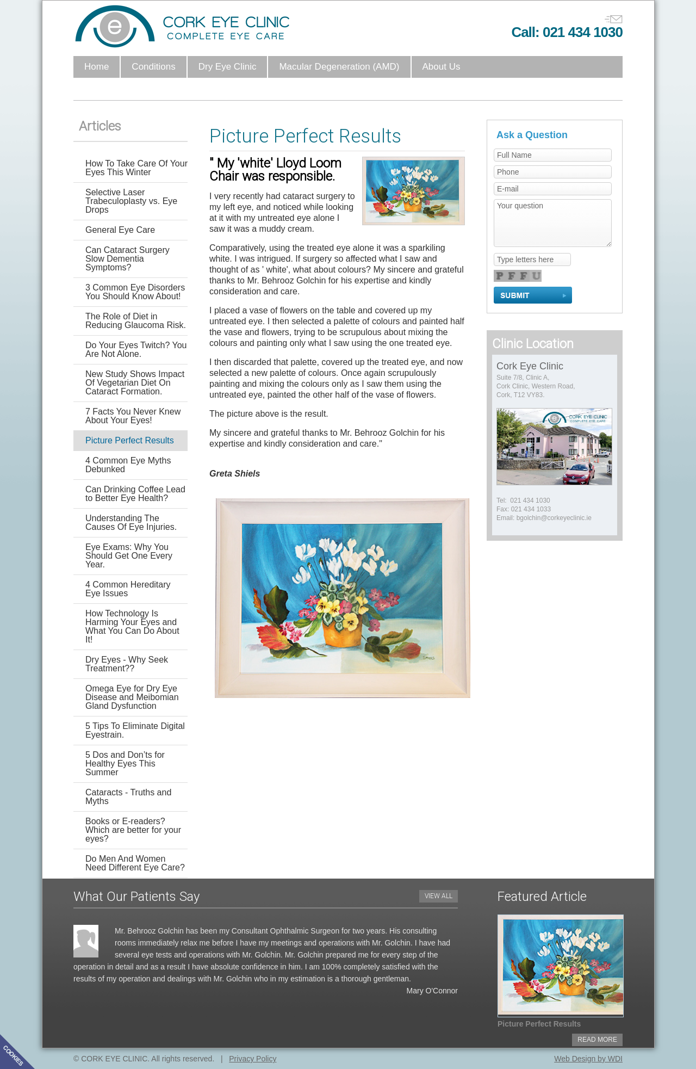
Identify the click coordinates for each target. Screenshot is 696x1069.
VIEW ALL (438, 896)
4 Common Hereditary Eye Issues (128, 589)
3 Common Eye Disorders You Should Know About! (135, 292)
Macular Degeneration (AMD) (339, 66)
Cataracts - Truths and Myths (128, 797)
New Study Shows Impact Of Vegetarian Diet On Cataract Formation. (134, 382)
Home (96, 66)
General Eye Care (120, 229)
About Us (441, 66)
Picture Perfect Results (129, 440)
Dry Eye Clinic (227, 66)
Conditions (153, 66)
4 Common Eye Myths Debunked (128, 465)
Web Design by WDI (588, 1058)
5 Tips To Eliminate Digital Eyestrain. (135, 730)
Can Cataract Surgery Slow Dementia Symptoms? (127, 258)
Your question (553, 223)
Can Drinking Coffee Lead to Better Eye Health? (135, 494)
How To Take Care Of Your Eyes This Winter (136, 168)
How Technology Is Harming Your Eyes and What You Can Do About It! (132, 626)
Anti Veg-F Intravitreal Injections (150, 88)
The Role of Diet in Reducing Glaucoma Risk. (135, 321)
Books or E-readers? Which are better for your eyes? (133, 830)
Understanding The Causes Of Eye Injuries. (131, 523)
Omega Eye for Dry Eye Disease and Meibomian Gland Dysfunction (132, 697)
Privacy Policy (252, 1058)
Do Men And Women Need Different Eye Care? (135, 863)
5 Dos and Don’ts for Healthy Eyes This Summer (125, 763)
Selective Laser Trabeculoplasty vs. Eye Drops (131, 201)
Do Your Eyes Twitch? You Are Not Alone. (136, 350)
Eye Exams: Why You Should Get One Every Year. (128, 555)
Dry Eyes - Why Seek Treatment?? (126, 664)
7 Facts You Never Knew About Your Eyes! (133, 416)
